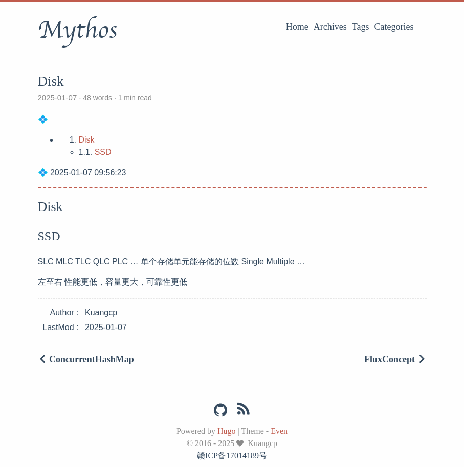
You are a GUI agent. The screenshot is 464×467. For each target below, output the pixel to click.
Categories (394, 26)
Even (279, 431)
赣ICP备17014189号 (232, 455)
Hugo (226, 431)
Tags (360, 26)
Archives (330, 26)
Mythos (77, 30)
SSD (103, 152)
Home (297, 26)
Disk (87, 139)
